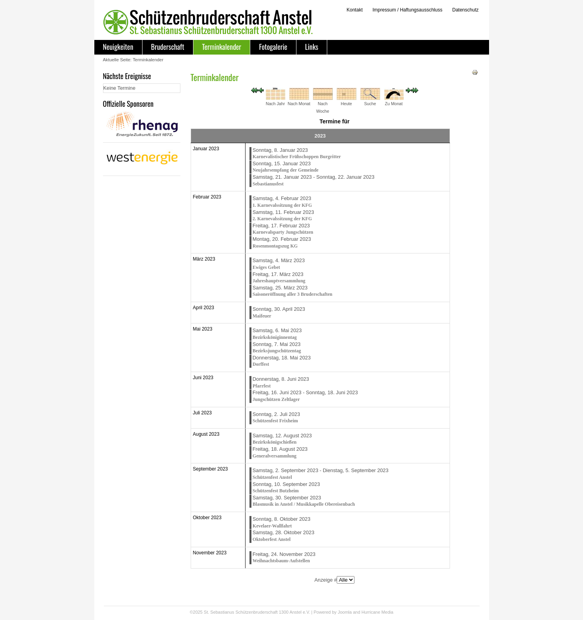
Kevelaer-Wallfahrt (272, 526)
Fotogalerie (273, 47)
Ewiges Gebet (266, 267)
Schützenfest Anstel (272, 477)
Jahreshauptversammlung (279, 281)
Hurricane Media (378, 612)
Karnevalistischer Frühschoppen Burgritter (297, 156)
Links (311, 47)
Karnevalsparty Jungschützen (283, 232)
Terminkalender (221, 47)
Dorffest (261, 364)
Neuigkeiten (118, 47)
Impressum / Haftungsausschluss (407, 10)
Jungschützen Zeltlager (276, 399)
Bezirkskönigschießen (274, 442)
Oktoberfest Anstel (272, 539)
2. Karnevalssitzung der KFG (282, 218)
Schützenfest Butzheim (276, 490)
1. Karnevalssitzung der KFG (282, 205)
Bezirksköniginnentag (275, 337)
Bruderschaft (167, 47)
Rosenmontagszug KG (275, 246)
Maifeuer (262, 316)
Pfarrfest (262, 386)
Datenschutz (465, 10)
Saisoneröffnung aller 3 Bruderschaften (292, 294)
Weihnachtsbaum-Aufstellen (281, 560)
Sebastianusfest (268, 184)
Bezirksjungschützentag (277, 350)
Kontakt (355, 10)
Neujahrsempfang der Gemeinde (286, 170)
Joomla (345, 612)
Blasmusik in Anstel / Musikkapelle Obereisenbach (304, 504)
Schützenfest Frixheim (275, 420)
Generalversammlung (274, 456)
